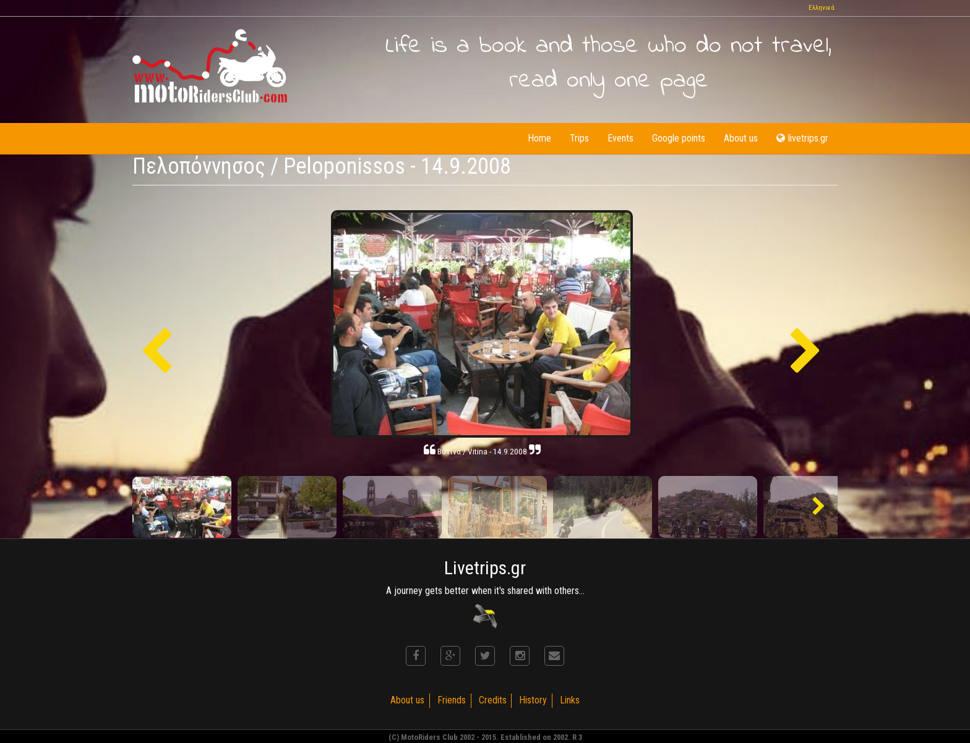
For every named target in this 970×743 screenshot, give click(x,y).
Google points (678, 138)
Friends (451, 700)
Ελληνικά (822, 8)
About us (741, 138)
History (533, 700)
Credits (493, 700)
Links (570, 700)
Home (539, 138)
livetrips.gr (802, 138)
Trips (579, 138)
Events (620, 138)
